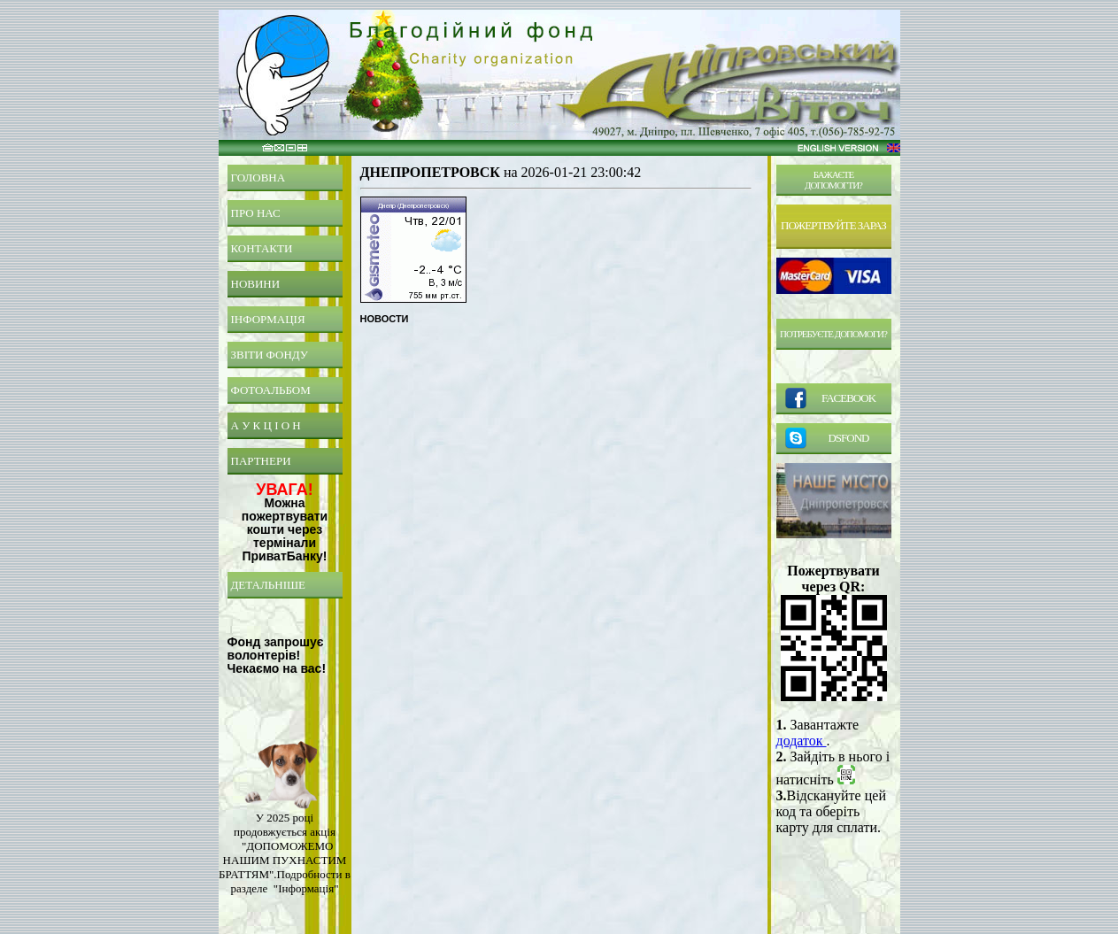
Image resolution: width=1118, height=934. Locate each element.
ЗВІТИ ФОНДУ (270, 354)
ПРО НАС (256, 213)
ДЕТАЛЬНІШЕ (268, 584)
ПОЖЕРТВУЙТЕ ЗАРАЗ (833, 225)
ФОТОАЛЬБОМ (271, 390)
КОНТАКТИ (262, 248)
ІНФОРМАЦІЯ (268, 319)
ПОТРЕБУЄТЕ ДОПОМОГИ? (833, 333)
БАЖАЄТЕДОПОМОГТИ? (833, 179)
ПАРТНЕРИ (261, 460)
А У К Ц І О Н (266, 425)
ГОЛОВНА (258, 177)
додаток (801, 740)
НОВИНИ (256, 283)
